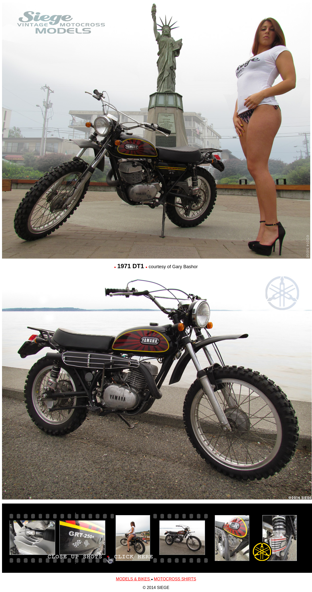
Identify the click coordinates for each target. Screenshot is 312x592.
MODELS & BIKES (133, 579)
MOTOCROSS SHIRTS (175, 579)
